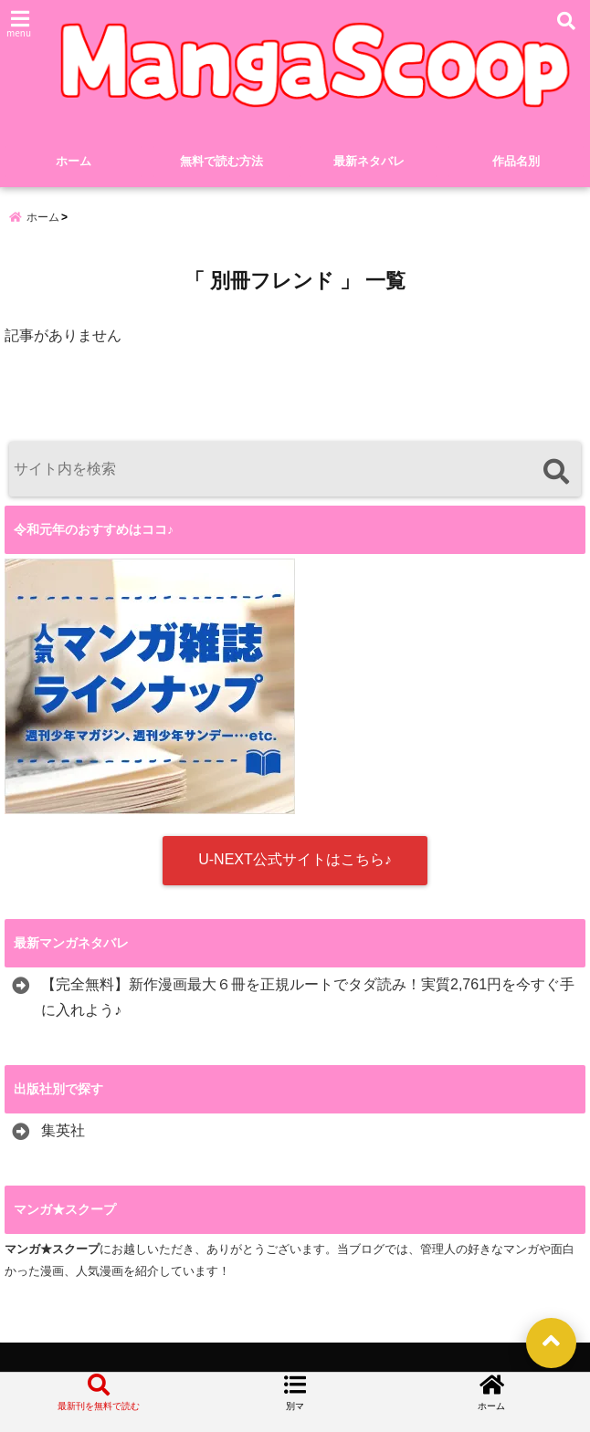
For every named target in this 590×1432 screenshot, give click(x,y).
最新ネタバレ (369, 161)
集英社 (63, 1130)
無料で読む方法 (221, 161)
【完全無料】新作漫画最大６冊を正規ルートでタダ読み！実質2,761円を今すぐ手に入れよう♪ (307, 998)
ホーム (73, 161)
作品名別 (516, 161)
